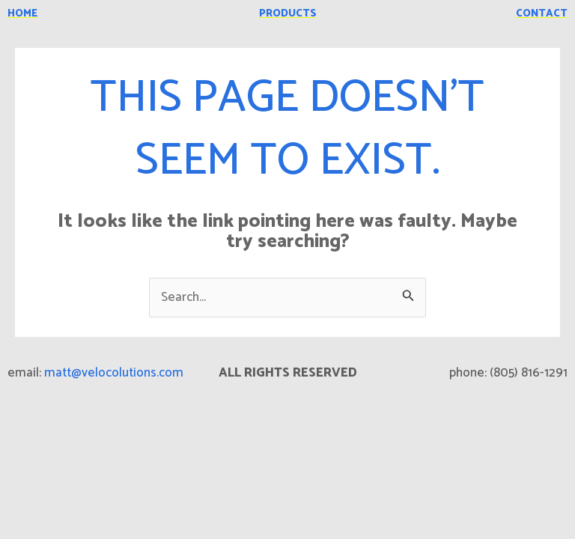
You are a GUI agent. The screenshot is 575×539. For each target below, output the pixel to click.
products (288, 13)
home (22, 13)
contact (542, 13)
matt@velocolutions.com (113, 372)
